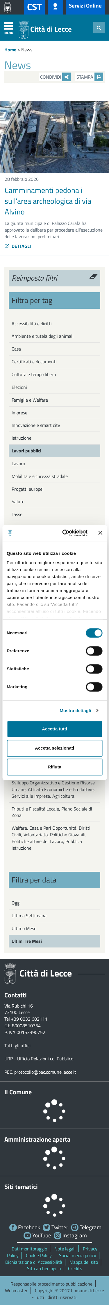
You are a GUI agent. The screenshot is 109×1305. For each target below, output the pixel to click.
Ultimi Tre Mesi (27, 941)
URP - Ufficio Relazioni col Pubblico (38, 1058)
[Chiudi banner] (100, 533)
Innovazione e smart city (36, 425)
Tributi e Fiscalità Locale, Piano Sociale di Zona (52, 812)
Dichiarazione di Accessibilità (33, 1262)
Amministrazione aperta (37, 1139)
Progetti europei (28, 488)
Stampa (89, 77)
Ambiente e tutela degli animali (43, 336)
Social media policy (77, 1255)
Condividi (55, 76)
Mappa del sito (83, 1262)
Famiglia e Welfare (30, 399)
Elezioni (19, 387)
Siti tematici (21, 1187)
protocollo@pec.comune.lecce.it (45, 1071)
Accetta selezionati (54, 748)
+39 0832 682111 (29, 1018)
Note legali (65, 1248)
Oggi (16, 902)
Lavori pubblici (26, 450)
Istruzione (21, 437)
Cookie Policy (39, 1255)
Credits (75, 1268)
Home (10, 49)
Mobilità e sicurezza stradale (40, 476)
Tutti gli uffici (17, 1045)
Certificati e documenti (34, 361)
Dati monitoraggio (29, 1248)
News (26, 49)
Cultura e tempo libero (34, 374)
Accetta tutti (54, 728)
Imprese (19, 412)
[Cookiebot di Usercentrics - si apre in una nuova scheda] (64, 533)
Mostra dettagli (75, 710)
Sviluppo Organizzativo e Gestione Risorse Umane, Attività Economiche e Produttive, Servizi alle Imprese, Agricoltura (53, 789)
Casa (16, 348)
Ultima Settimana (29, 915)
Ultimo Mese (24, 928)
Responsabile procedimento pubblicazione (51, 1283)
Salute (18, 501)
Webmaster (16, 1290)
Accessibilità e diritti (32, 323)
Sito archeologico (44, 1268)
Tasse (17, 514)
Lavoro (18, 463)
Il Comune (18, 1092)
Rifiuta (54, 766)
